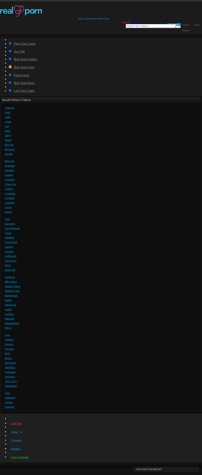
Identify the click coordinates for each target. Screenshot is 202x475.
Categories (16, 440)
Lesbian (9, 314)
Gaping (9, 246)
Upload (186, 25)
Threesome (11, 385)
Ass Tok (16, 51)
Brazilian (10, 165)
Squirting (10, 367)
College (9, 188)
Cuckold (9, 198)
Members (135, 22)
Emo (7, 219)
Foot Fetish (11, 242)
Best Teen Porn (21, 83)
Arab (7, 116)
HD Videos (11, 281)
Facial (8, 232)
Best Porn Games (22, 59)
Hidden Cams (12, 290)
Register (186, 30)
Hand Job (10, 269)
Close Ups (10, 184)
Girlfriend (10, 256)
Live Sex (16, 423)
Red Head (10, 362)
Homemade (11, 295)
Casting (9, 174)
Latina (8, 309)
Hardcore (10, 277)
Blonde (9, 153)
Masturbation (12, 323)
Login (196, 25)
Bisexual (10, 149)
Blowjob (9, 161)
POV (7, 353)
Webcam (9, 406)
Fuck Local (18, 75)
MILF (8, 327)
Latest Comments (20, 457)
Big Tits (9, 144)
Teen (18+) (11, 381)
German (9, 251)
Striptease (10, 372)
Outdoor (9, 339)
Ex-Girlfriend (12, 228)
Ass (7, 126)
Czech (8, 207)
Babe (8, 130)
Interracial (10, 304)
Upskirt (9, 402)
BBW (8, 135)
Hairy (8, 265)
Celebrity (10, 179)
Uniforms (10, 397)
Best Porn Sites (21, 67)
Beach (8, 140)
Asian (8, 121)
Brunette (9, 170)
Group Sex (11, 260)
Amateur (9, 107)
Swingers (10, 376)
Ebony (8, 211)
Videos (124, 22)
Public (8, 358)
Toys (7, 393)
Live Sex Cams (21, 90)
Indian (8, 300)
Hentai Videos (12, 286)
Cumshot (10, 202)
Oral (7, 335)
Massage (10, 318)
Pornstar (9, 348)
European (10, 223)
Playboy (9, 344)
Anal (7, 112)
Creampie (10, 193)
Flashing (9, 237)
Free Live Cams (21, 43)
